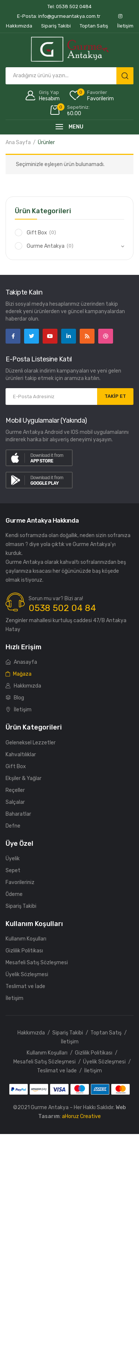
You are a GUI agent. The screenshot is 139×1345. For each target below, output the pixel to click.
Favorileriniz (20, 882)
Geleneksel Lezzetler (31, 743)
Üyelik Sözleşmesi (27, 974)
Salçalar (15, 802)
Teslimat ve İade (25, 986)
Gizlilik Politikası (24, 951)
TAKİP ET (115, 396)
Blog (15, 697)
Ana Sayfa (18, 142)
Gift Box (37, 233)
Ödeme (14, 894)
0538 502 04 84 (62, 608)
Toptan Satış (106, 1033)
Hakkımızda (23, 686)
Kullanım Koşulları (26, 939)
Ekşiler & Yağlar (24, 778)
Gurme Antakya (45, 246)
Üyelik (13, 858)
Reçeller (15, 790)
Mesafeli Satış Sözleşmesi (37, 962)
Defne (13, 826)
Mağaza (19, 674)
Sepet (13, 870)
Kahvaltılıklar (21, 754)
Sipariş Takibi (21, 906)
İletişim (19, 709)
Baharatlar (18, 814)
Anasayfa (21, 662)
